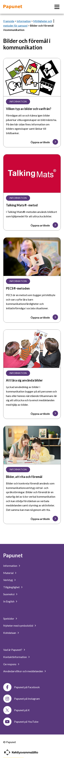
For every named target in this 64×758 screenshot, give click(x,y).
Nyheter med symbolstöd (18, 625)
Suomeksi (9, 594)
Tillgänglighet (11, 587)
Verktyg (8, 579)
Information (24, 21)
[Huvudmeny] (57, 6)
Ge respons (9, 664)
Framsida (8, 21)
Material (8, 572)
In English (8, 601)
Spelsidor (8, 618)
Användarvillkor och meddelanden (23, 671)
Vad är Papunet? (12, 649)
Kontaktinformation (15, 657)
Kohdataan (9, 632)
